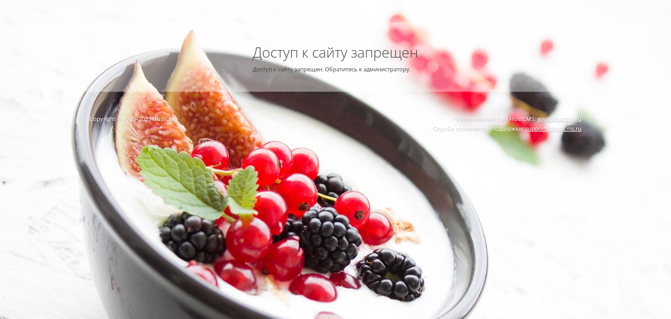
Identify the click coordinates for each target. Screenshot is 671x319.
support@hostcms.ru (553, 128)
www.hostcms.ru (559, 119)
